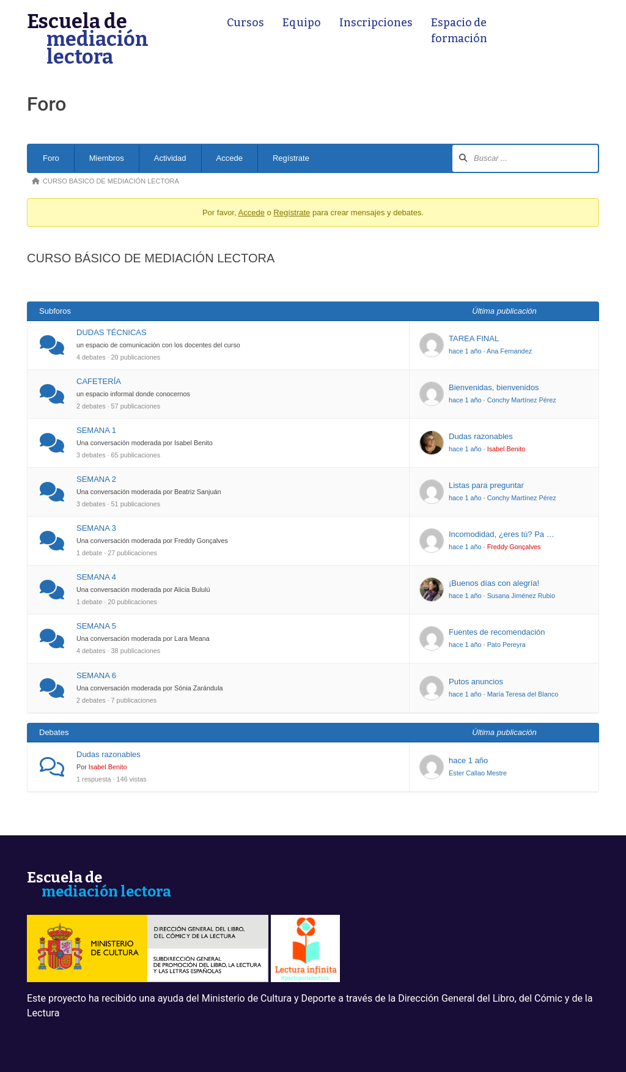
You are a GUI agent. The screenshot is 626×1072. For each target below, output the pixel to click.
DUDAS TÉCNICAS (111, 332)
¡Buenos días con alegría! (494, 583)
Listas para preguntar (486, 485)
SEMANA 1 (96, 430)
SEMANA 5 (96, 625)
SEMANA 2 (96, 479)
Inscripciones (376, 23)
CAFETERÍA (98, 381)
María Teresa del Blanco (523, 694)
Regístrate (291, 158)
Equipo (301, 23)
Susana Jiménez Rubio (521, 595)
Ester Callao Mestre (478, 773)
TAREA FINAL (474, 338)
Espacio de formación (459, 31)
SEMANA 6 (96, 675)
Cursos (245, 23)
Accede (229, 158)
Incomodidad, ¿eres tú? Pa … (501, 534)
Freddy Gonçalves (514, 546)
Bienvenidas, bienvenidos (494, 387)
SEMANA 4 (96, 577)
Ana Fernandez (509, 351)
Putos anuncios (476, 681)
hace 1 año (465, 351)
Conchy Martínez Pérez (521, 400)
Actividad (170, 158)
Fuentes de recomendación (497, 632)
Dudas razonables (481, 436)
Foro (51, 158)
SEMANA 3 (96, 528)
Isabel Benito (506, 449)
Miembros (106, 158)
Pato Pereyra (506, 644)
